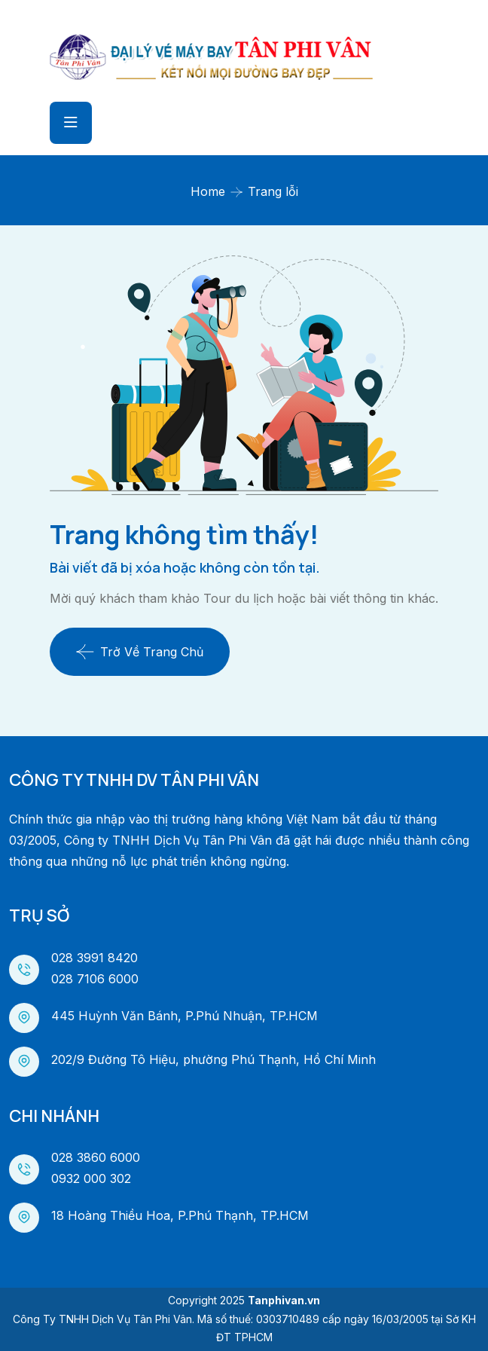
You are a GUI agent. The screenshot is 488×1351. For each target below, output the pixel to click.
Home (208, 191)
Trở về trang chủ (139, 652)
